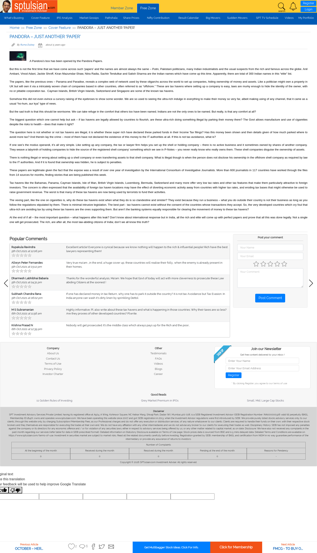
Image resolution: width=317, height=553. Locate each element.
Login (308, 9)
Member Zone (122, 8)
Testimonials (158, 353)
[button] (293, 6)
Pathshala (111, 17)
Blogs (158, 368)
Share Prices (131, 17)
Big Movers (213, 17)
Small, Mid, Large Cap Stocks (265, 400)
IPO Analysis (64, 17)
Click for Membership (236, 547)
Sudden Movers (237, 17)
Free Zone (148, 8)
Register (308, 3)
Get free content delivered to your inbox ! (262, 354)
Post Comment (270, 298)
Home (14, 28)
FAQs (158, 358)
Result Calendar (188, 17)
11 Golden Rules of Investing (54, 400)
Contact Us (53, 358)
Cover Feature (40, 17)
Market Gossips (89, 17)
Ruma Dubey (27, 44)
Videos (289, 17)
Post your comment (270, 237)
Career (158, 374)
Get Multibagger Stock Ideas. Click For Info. (171, 547)
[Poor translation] (15, 490)
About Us (53, 353)
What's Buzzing (14, 17)
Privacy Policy (53, 368)
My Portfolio (306, 17)
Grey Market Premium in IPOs (159, 400)
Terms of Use (53, 363)
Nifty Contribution (158, 17)
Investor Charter (53, 374)
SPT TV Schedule (267, 17)
